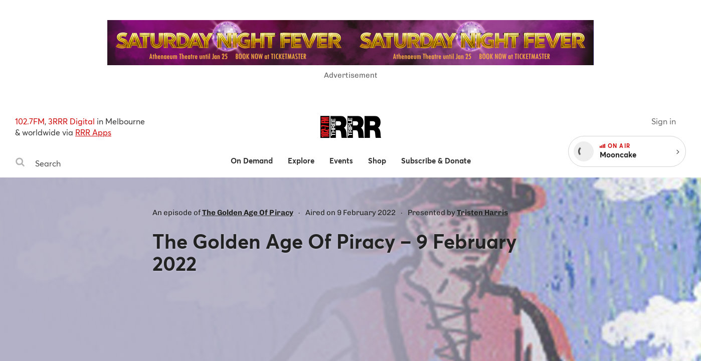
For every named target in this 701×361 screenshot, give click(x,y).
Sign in (663, 121)
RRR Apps (93, 132)
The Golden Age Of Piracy (247, 212)
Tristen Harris (482, 212)
